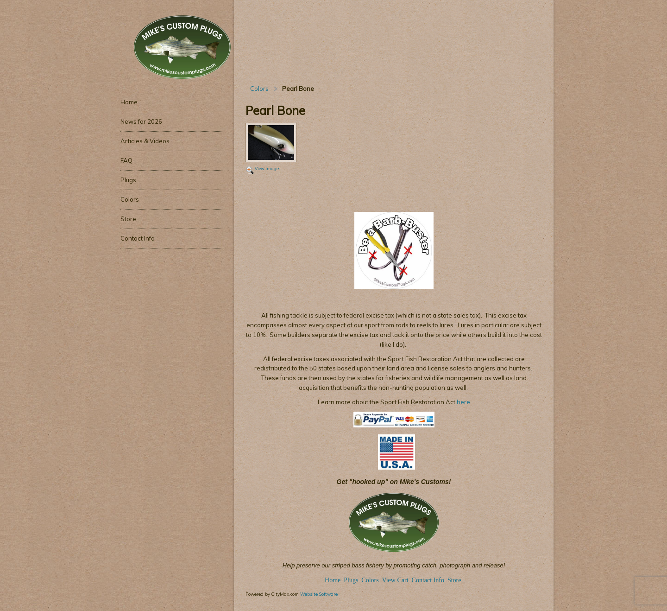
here (462, 402)
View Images (267, 168)
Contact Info (428, 580)
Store (454, 580)
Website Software (319, 594)
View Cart (395, 580)
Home (332, 580)
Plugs (352, 580)
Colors (259, 88)
